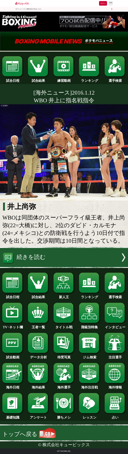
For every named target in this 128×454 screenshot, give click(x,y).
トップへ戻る (29, 434)
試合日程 (12, 79)
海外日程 (12, 385)
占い (115, 415)
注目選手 (115, 355)
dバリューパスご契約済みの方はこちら (28, 9)
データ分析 (38, 355)
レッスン (89, 415)
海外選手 (64, 385)
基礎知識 (12, 415)
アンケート (38, 415)
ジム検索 (89, 355)
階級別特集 (89, 325)
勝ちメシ (64, 415)
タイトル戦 (64, 325)
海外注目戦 (89, 385)
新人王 (64, 295)
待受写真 (64, 355)
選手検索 (115, 79)
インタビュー (115, 325)
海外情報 (115, 385)
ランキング (89, 79)
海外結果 (38, 385)
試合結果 (38, 79)
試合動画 (12, 355)
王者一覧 (38, 325)
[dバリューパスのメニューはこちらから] (110, 3)
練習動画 (64, 79)
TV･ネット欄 (12, 325)
